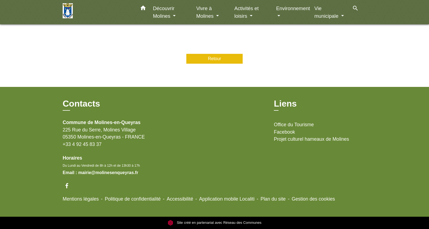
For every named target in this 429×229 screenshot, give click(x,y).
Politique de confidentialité (133, 199)
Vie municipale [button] (327, 12)
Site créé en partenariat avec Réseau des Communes (215, 223)
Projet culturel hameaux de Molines (311, 139)
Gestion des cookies (313, 199)
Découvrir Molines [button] (164, 12)
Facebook (284, 132)
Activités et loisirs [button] (246, 12)
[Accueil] (97, 12)
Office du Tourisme (294, 124)
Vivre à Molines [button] (205, 12)
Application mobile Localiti (226, 199)
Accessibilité (180, 199)
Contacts (81, 103)
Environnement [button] (293, 8)
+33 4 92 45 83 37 (82, 144)
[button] (143, 9)
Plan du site (273, 199)
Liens (285, 103)
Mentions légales (81, 199)
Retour (214, 58)
